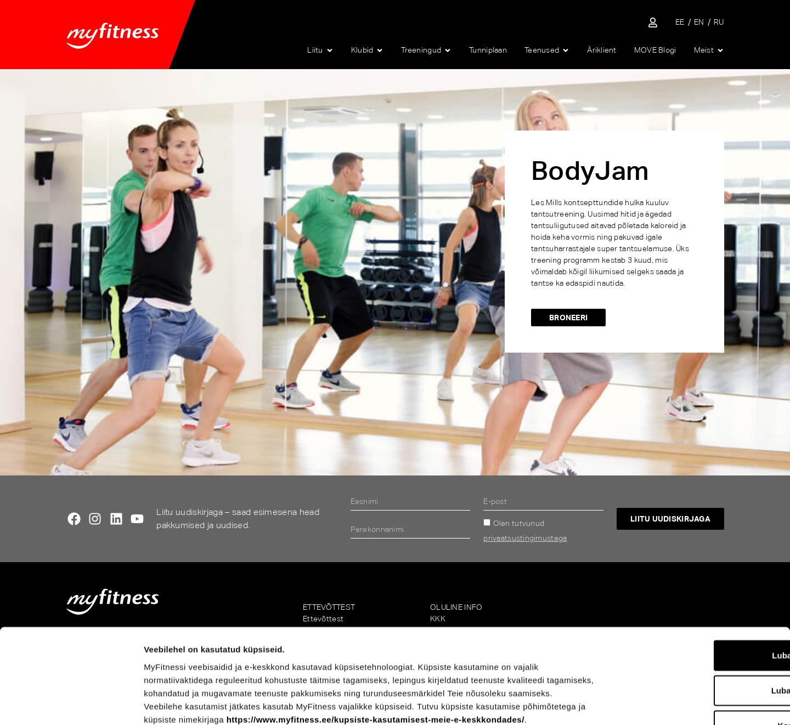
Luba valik (698, 603)
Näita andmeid (573, 703)
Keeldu (698, 638)
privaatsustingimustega (525, 538)
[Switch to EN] (699, 22)
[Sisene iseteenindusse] (653, 22)
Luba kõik (698, 568)
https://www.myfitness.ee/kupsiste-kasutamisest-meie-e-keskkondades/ (375, 632)
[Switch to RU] (719, 22)
